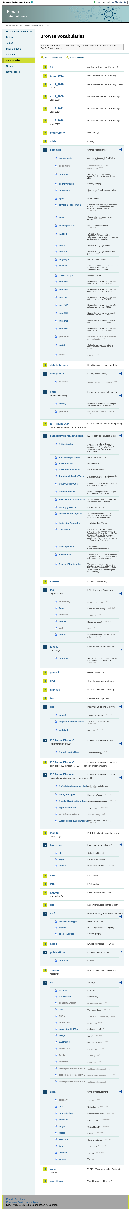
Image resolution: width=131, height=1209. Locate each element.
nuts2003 (63, 281)
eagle (61, 859)
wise (53, 1169)
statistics (63, 1139)
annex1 (62, 715)
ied (52, 706)
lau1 (52, 875)
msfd (53, 913)
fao (52, 590)
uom (53, 1091)
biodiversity (57, 132)
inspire (54, 833)
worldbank (56, 1181)
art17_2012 (57, 108)
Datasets (10, 37)
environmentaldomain (70, 205)
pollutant (63, 730)
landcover (56, 845)
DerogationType (67, 794)
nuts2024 (63, 328)
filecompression (67, 225)
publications (57, 952)
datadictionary (59, 365)
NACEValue (64, 529)
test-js (62, 1035)
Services (10, 66)
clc (60, 853)
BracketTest (65, 996)
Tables (9, 43)
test (52, 982)
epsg (61, 217)
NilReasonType (66, 275)
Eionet (19, 25)
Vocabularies (13, 60)
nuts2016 (63, 313)
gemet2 (54, 672)
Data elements (13, 49)
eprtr (53, 392)
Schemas (11, 54)
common (55, 149)
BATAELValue (65, 463)
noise (53, 943)
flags (61, 608)
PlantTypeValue (66, 546)
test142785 (64, 1042)
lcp (52, 904)
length (62, 1126)
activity (62, 403)
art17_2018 (57, 120)
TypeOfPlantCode (67, 807)
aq (51, 67)
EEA (19, 2)
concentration (66, 1113)
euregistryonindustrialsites (66, 435)
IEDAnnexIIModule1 (62, 740)
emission (63, 1119)
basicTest (63, 990)
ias (52, 698)
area (61, 1106)
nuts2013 (63, 305)
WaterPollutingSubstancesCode (72, 821)
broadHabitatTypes (68, 921)
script (62, 345)
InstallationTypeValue (69, 523)
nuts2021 (63, 321)
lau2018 (55, 892)
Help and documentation (19, 31)
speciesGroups (66, 934)
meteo (62, 1133)
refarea (62, 621)
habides (55, 689)
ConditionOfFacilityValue (71, 476)
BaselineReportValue (69, 457)
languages (64, 259)
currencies (64, 190)
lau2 (52, 884)
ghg (52, 681)
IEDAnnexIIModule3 (62, 762)
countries (63, 174)
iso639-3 (63, 245)
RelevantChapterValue (70, 564)
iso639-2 (63, 234)
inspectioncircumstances (71, 721)
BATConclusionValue (69, 470)
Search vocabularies (53, 58)
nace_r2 (63, 265)
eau (61, 1009)
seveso (54, 970)
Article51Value (66, 444)
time (61, 1146)
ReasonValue (65, 554)
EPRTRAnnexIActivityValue (72, 499)
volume (62, 1159)
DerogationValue (67, 491)
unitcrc (62, 634)
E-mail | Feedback (15, 1199)
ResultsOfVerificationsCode (72, 801)
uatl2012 (63, 865)
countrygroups (66, 184)
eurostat (55, 581)
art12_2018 (57, 84)
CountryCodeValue (68, 484)
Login (99, 2)
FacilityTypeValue (67, 507)
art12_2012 (57, 75)
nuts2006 (63, 289)
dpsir (61, 198)
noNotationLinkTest (68, 1029)
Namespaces (13, 72)
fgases (54, 646)
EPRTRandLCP (59, 423)
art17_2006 (57, 96)
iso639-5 (63, 251)
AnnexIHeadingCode (69, 752)
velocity (63, 1152)
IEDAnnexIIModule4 (62, 774)
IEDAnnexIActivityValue (70, 513)
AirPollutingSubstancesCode (72, 786)
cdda (53, 141)
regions (62, 927)
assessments (65, 158)
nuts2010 (63, 297)
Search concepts (77, 58)
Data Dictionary (30, 25)
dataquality (57, 373)
